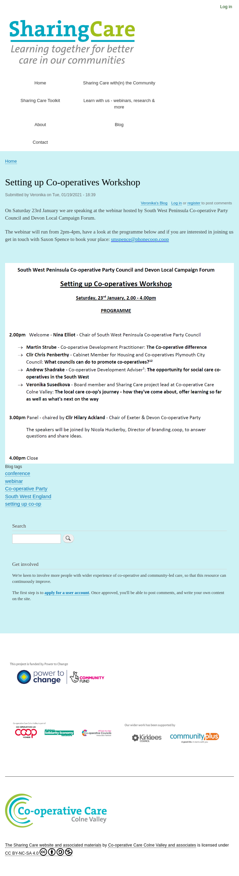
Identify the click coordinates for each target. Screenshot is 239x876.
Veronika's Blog (154, 203)
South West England (28, 496)
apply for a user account (67, 592)
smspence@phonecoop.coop (140, 239)
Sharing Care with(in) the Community (119, 82)
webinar (14, 481)
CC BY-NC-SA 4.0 (38, 853)
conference (17, 473)
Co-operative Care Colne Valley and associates (152, 845)
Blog (119, 124)
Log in (226, 6)
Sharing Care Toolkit (40, 100)
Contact (40, 142)
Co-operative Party (26, 488)
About (40, 124)
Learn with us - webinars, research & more (119, 104)
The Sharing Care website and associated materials (53, 845)
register (194, 203)
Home (40, 82)
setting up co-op (23, 504)
